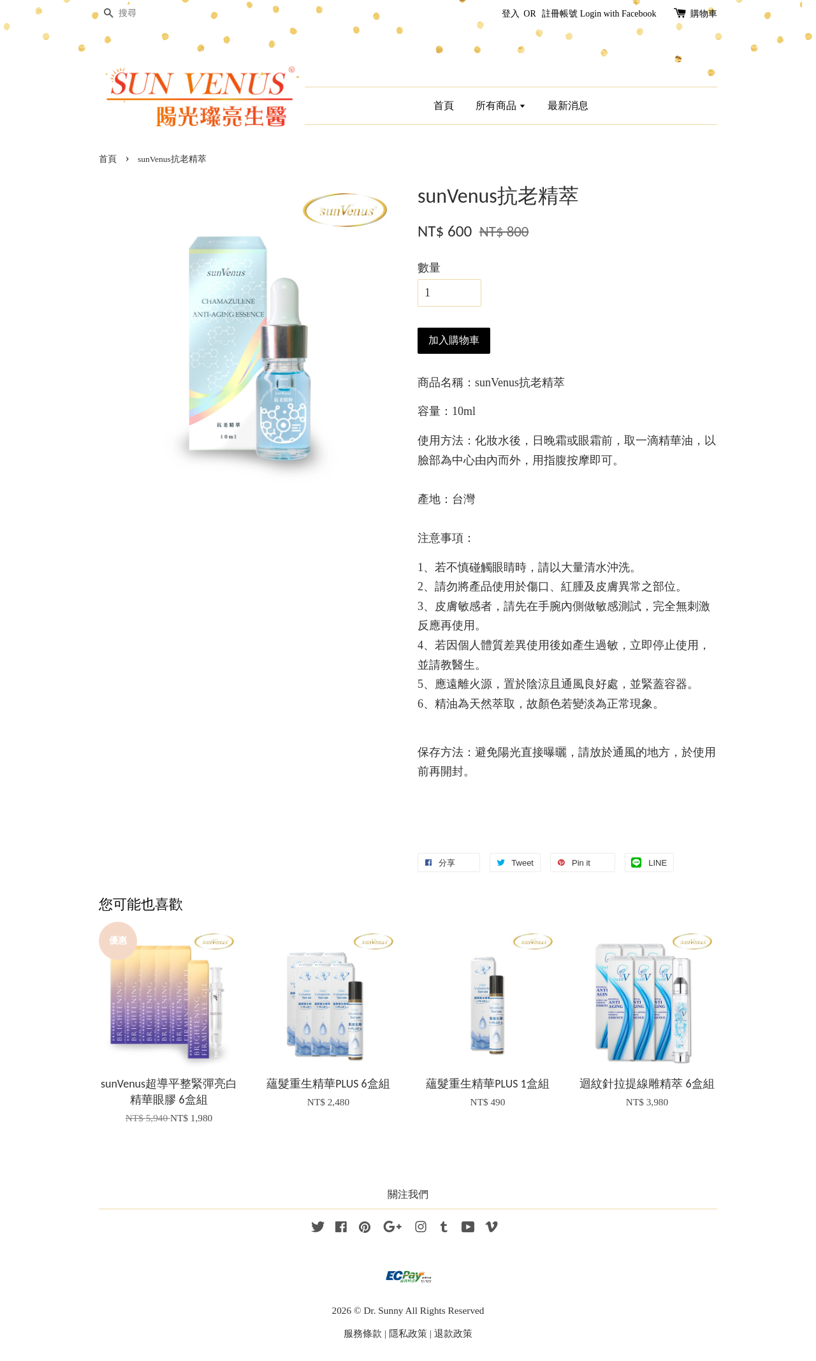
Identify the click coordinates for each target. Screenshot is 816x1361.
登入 (511, 13)
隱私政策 (408, 1333)
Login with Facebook (618, 13)
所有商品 (501, 105)
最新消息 (568, 105)
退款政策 (453, 1333)
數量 (429, 267)
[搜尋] (137, 13)
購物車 (703, 13)
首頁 (443, 105)
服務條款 (363, 1333)
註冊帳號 (560, 13)
